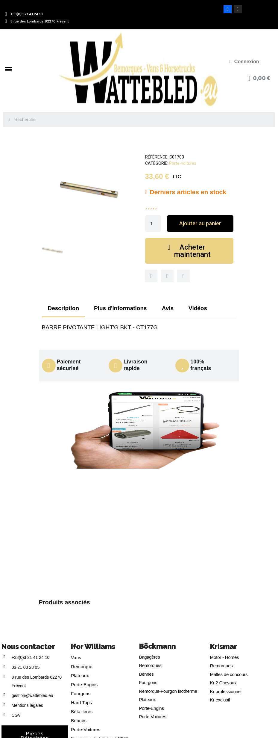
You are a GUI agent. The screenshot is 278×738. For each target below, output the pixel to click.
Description (63, 308)
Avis (168, 308)
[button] (200, 223)
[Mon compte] (244, 62)
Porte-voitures (182, 163)
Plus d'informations (120, 308)
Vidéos (198, 308)
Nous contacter (28, 646)
